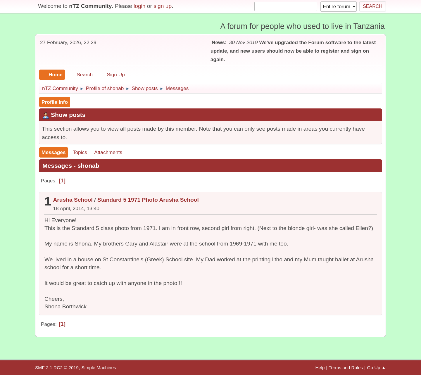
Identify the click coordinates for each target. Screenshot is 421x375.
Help (320, 367)
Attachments (108, 152)
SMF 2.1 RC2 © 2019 (57, 367)
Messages (54, 152)
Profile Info (55, 102)
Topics (80, 152)
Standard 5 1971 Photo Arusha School (148, 200)
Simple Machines (98, 367)
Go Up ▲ (376, 367)
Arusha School (73, 200)
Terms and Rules (346, 367)
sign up (162, 6)
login (140, 6)
